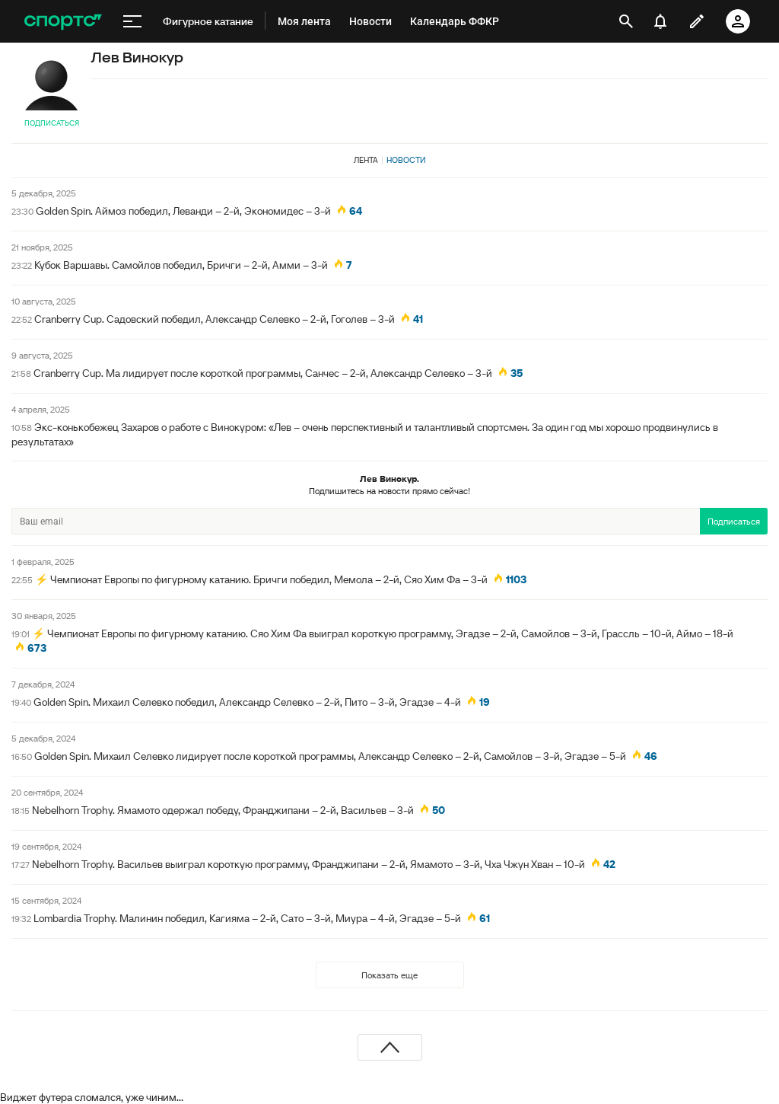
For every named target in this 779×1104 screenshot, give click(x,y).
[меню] (132, 21)
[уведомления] (660, 21)
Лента (366, 160)
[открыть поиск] (626, 21)
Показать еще (389, 975)
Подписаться (51, 123)
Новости (406, 160)
